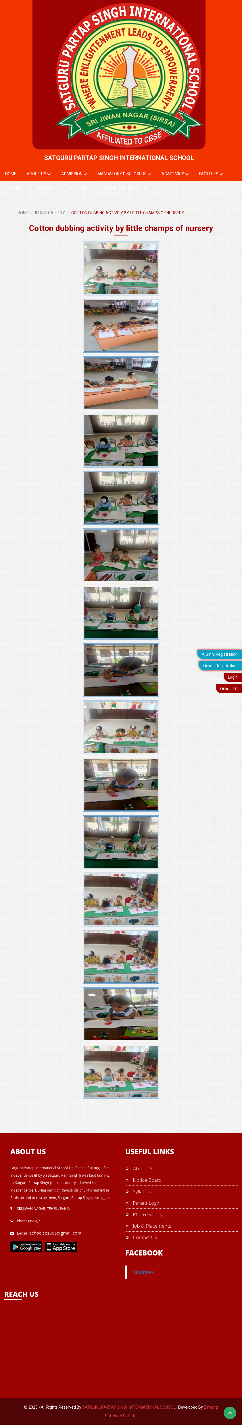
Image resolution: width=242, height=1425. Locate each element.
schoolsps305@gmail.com (55, 1233)
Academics (175, 174)
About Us (39, 174)
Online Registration (220, 665)
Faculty (47, 188)
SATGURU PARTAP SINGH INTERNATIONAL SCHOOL (129, 1407)
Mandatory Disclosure (124, 174)
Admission (74, 174)
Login (233, 677)
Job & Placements (148, 1225)
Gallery (16, 188)
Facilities (211, 174)
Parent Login (143, 1203)
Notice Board (144, 1180)
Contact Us (141, 1237)
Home (10, 174)
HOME (23, 213)
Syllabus (138, 1191)
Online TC (229, 688)
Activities (81, 188)
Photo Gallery (144, 1214)
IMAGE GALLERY (50, 213)
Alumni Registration (220, 654)
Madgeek (143, 1272)
